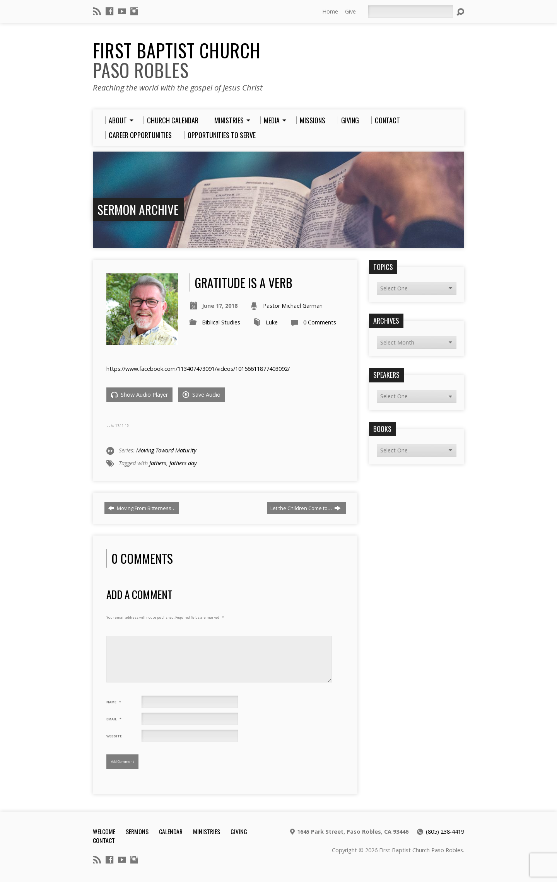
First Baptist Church (176, 60)
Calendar (171, 831)
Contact (104, 840)
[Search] (410, 11)
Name (113, 702)
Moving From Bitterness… (142, 508)
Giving (239, 831)
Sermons (137, 831)
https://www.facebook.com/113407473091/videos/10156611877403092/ (198, 368)
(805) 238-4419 (445, 831)
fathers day (183, 463)
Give (350, 11)
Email (113, 719)
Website (114, 736)
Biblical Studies (221, 322)
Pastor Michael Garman (293, 305)
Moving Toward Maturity (166, 450)
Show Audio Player (139, 394)
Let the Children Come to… (305, 508)
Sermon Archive (138, 209)
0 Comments (319, 322)
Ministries (206, 831)
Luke (272, 322)
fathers (157, 463)
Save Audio (201, 394)
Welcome (104, 831)
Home (330, 11)
